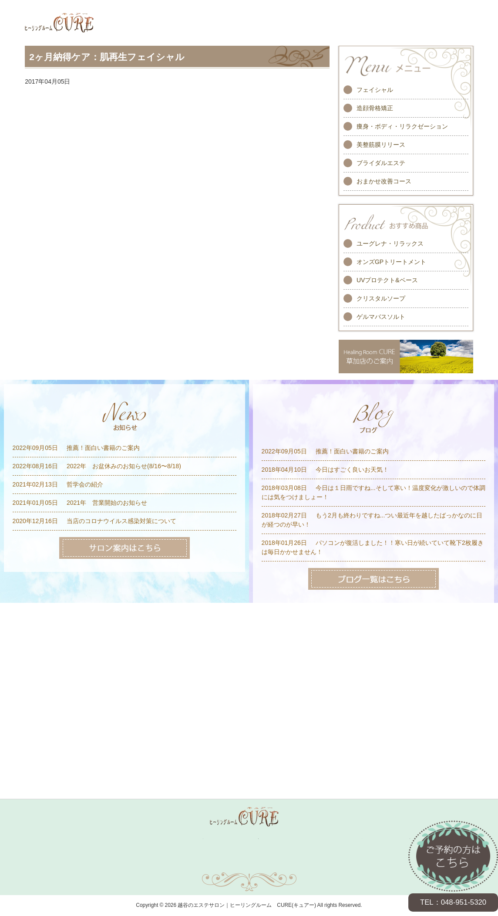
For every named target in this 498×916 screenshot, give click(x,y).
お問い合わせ (180, 863)
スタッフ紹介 (240, 838)
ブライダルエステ (381, 162)
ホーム (97, 838)
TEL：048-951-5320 (453, 902)
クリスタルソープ (381, 298)
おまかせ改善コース (384, 181)
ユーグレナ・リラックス (390, 243)
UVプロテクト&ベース (387, 280)
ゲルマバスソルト (381, 316)
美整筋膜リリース (381, 144)
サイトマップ (249, 863)
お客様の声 (295, 838)
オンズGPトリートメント (391, 261)
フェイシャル (375, 89)
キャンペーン (185, 838)
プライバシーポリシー (317, 863)
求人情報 (347, 838)
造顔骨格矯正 (375, 108)
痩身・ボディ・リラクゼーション (402, 126)
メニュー (136, 838)
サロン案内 (395, 838)
